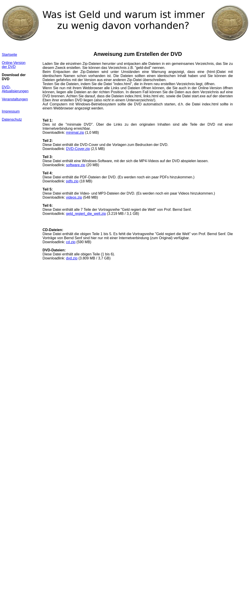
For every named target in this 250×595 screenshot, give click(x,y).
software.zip (75, 165)
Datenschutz (12, 119)
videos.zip (74, 197)
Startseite (9, 55)
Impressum (11, 111)
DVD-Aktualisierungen (15, 89)
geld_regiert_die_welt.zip (86, 214)
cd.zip (71, 242)
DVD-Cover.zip (78, 149)
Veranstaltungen (15, 99)
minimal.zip (75, 132)
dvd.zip (72, 258)
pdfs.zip (72, 181)
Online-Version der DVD (13, 65)
